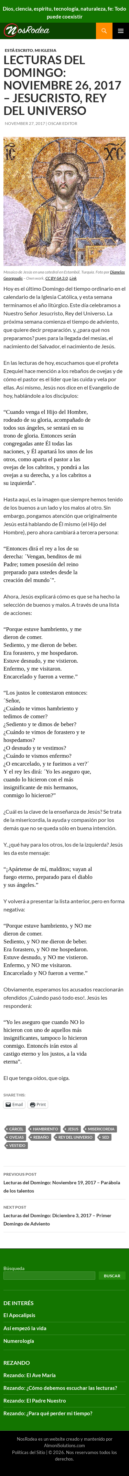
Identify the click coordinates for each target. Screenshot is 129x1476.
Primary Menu (120, 31)
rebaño (41, 1137)
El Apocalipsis (19, 1315)
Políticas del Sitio (28, 1452)
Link (73, 278)
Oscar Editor (62, 123)
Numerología (18, 1341)
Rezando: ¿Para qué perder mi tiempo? (47, 1413)
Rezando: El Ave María (29, 1375)
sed (105, 1137)
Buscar (112, 1275)
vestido (17, 1145)
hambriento (45, 1129)
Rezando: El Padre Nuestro (34, 1400)
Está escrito (19, 50)
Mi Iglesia (45, 50)
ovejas (16, 1137)
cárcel (16, 1129)
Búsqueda (13, 1268)
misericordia (101, 1129)
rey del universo (75, 1137)
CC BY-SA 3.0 (56, 278)
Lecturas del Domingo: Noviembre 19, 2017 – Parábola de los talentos (64, 1182)
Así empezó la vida (24, 1328)
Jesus (73, 1129)
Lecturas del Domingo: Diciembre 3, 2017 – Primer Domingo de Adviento (64, 1215)
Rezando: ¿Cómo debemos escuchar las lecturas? (60, 1388)
